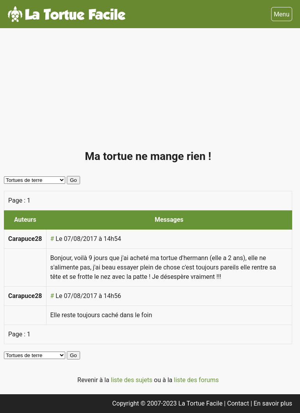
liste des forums (196, 380)
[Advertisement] (148, 92)
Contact (239, 403)
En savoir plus (273, 403)
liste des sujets (132, 380)
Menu (281, 14)
